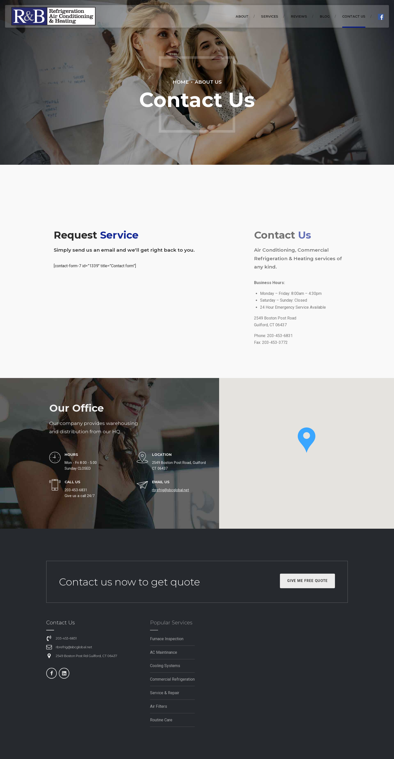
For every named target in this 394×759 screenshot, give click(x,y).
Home (181, 82)
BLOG (325, 16)
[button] (306, 440)
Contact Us (353, 16)
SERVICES (269, 16)
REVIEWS (299, 16)
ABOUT (242, 16)
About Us (208, 82)
